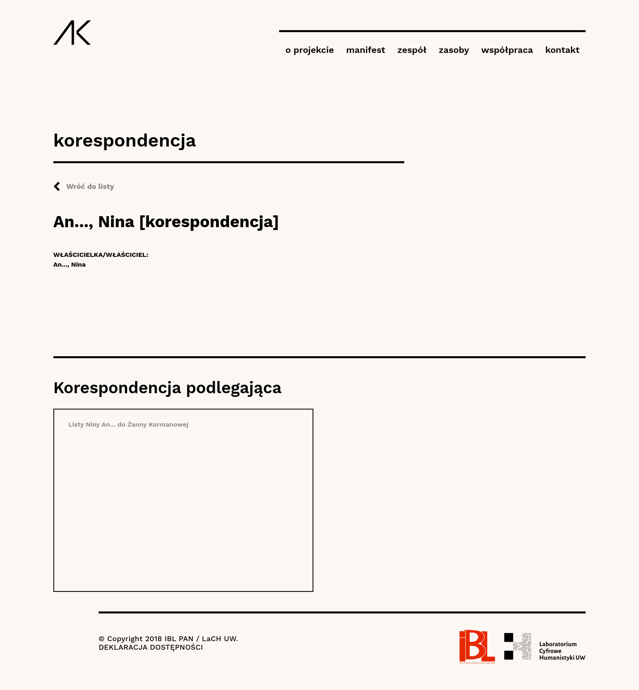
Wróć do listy (90, 186)
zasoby (454, 50)
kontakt (562, 50)
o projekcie (309, 50)
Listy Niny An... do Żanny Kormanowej (128, 424)
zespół (411, 50)
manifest (365, 50)
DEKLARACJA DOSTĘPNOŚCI (151, 647)
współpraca (507, 50)
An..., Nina (69, 264)
